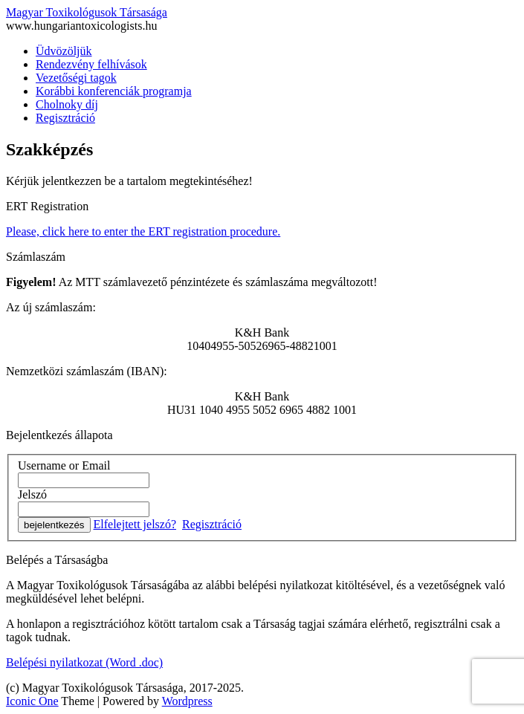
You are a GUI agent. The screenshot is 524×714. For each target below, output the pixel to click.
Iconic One (32, 701)
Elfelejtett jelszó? (135, 524)
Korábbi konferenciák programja (114, 91)
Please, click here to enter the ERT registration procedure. (143, 231)
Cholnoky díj (67, 104)
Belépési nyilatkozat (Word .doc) (84, 662)
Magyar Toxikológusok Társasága (86, 12)
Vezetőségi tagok (76, 77)
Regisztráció (65, 117)
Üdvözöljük (64, 51)
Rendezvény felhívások (91, 64)
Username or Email (64, 465)
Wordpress (187, 701)
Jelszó (32, 494)
